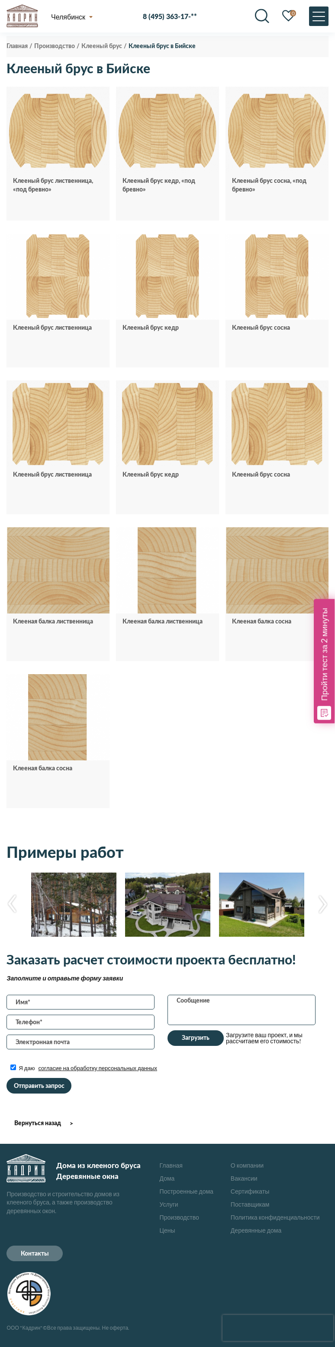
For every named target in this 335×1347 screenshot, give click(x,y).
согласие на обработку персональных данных (97, 1068)
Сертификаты (250, 1191)
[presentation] (277, 1328)
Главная (171, 1165)
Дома (167, 1178)
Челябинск (68, 16)
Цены (167, 1230)
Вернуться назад (37, 1123)
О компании (247, 1165)
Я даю (83, 1068)
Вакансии (244, 1178)
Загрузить (195, 1038)
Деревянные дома (256, 1230)
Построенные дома (186, 1191)
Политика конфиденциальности (275, 1217)
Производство (179, 1217)
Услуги (169, 1204)
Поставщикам (250, 1204)
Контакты (35, 1254)
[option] (74, 905)
